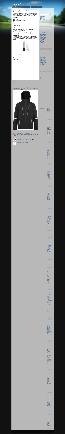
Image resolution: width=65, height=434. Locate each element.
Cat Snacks (48, 154)
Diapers (48, 196)
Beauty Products (49, 129)
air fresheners (48, 111)
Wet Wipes (48, 423)
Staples (48, 384)
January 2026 (42, 20)
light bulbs (48, 279)
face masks (48, 220)
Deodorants (48, 192)
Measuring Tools (49, 294)
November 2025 (42, 22)
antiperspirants (49, 113)
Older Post (36, 81)
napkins (48, 312)
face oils (48, 221)
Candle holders (49, 150)
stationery (48, 385)
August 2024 (42, 38)
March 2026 (42, 18)
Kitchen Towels (49, 273)
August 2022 (42, 63)
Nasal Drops (48, 313)
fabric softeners (49, 218)
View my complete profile (43, 11)
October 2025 (42, 23)
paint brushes (48, 323)
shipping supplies (49, 363)
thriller (47, 400)
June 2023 (41, 53)
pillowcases (48, 332)
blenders (48, 135)
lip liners (48, 284)
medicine (48, 296)
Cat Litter (48, 153)
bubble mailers (49, 147)
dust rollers (48, 203)
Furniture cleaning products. (49, 235)
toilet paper (48, 403)
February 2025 (42, 32)
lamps (47, 277)
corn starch (48, 178)
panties (48, 324)
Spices (48, 381)
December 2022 (42, 59)
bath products (48, 125)
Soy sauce (48, 379)
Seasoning (48, 357)
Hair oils (48, 249)
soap (47, 375)
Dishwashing (48, 198)
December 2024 (42, 34)
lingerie (48, 281)
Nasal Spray (48, 314)
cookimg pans (48, 174)
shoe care (48, 364)
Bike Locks (48, 132)
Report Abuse (42, 108)
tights (47, 401)
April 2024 (41, 42)
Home (26, 81)
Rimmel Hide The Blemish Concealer (30, 13)
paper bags (48, 326)
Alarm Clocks (48, 112)
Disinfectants (48, 199)
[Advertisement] (46, 93)
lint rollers (48, 282)
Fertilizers (48, 226)
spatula (48, 380)
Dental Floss (48, 191)
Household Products (48, 262)
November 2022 (42, 60)
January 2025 (42, 33)
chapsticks (48, 158)
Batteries (48, 128)
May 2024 (41, 41)
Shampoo (48, 361)
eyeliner (48, 217)
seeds (47, 358)
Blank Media (48, 133)
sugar (47, 388)
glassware (48, 242)
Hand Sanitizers (49, 255)
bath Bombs (48, 124)
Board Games (48, 136)
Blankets (48, 134)
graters (48, 244)
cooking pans (48, 176)
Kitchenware (48, 274)
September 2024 (42, 37)
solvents (48, 378)
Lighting (48, 280)
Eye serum (48, 213)
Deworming (48, 195)
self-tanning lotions (49, 359)
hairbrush (48, 253)
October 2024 (42, 36)
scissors (48, 354)
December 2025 (42, 21)
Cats (47, 156)
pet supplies (48, 330)
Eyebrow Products (49, 215)
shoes (47, 365)
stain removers (49, 383)
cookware (48, 177)
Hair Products (48, 250)
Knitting (48, 275)
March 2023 (42, 56)
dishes (48, 197)
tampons (48, 397)
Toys (47, 409)
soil (47, 377)
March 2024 (42, 43)
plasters (48, 336)
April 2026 (41, 17)
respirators (48, 346)
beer (47, 131)
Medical (48, 295)
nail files (48, 307)
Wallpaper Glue (49, 419)
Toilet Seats (48, 404)
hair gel (48, 247)
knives (48, 276)
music (47, 306)
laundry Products (49, 278)
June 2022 (41, 65)
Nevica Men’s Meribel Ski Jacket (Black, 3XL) (20, 87)
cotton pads (48, 181)
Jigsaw (48, 271)
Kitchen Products (49, 272)
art (47, 115)
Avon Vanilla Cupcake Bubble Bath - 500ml (22, 142)
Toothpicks (48, 407)
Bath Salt (48, 126)
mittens (48, 298)
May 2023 (41, 54)
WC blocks (48, 421)
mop (47, 301)
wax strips (48, 420)
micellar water (48, 297)
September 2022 (42, 62)
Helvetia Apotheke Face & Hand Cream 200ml (23, 133)
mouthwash (48, 302)
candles (48, 151)
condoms (48, 172)
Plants (48, 335)
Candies (48, 149)
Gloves (48, 243)
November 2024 (42, 35)
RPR (47, 348)
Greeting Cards (49, 245)
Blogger (37, 431)
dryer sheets (48, 202)
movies (48, 303)
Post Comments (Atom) (20, 83)
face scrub (48, 222)
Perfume (48, 329)
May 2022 (41, 66)
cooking (48, 175)
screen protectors (49, 355)
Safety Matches (49, 349)
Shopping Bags (49, 366)
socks (47, 376)
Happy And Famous (18, 4)
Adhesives (48, 109)
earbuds (48, 204)
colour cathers (49, 169)
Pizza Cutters (48, 334)
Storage (48, 387)
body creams (48, 137)
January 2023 (42, 58)
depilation (48, 193)
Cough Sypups (49, 182)
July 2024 (41, 39)
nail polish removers (48, 310)
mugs (47, 305)
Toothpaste (48, 406)
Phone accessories (49, 331)
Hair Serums (48, 251)
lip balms (48, 283)
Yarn (47, 427)
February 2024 (42, 44)
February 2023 (42, 57)
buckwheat (48, 148)
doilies (48, 200)
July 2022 (41, 64)
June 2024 (41, 40)
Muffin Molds (48, 304)
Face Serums (48, 223)
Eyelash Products (49, 216)
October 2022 (42, 61)
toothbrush (48, 405)
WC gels (48, 422)
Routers (48, 347)
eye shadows (48, 214)
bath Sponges (48, 127)
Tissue (48, 402)
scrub (47, 356)
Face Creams (48, 219)
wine (47, 424)
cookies (48, 173)
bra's (47, 146)
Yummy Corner (49, 428)
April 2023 (41, 55)
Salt (47, 350)
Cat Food (48, 152)
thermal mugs (48, 399)
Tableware (48, 396)
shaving (48, 362)
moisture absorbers (49, 300)
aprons (48, 114)
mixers (48, 299)
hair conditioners (49, 246)
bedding (48, 130)
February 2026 (42, 19)
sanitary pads (48, 351)
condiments (48, 171)
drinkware (48, 201)
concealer (48, 170)
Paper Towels (48, 327)
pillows (48, 333)
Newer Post (15, 81)
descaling (48, 194)
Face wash (48, 224)
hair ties (48, 252)
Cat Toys (48, 155)
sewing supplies (49, 360)
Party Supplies (49, 328)
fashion (48, 225)
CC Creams (48, 157)
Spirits (48, 382)
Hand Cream (48, 254)
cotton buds (48, 180)
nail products (48, 311)
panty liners (48, 325)
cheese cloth (48, 159)
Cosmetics (48, 179)
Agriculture (48, 110)
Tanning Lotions (49, 398)
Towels (48, 408)
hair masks (48, 248)
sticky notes (48, 386)
